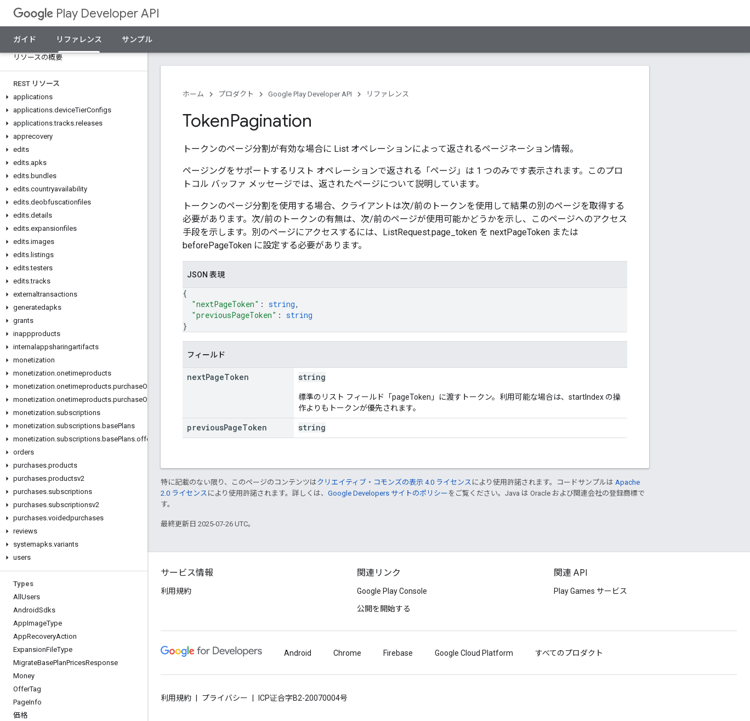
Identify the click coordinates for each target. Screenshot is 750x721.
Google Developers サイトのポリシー (388, 493)
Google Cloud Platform (474, 653)
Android (297, 653)
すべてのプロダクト (569, 653)
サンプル (137, 39)
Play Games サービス (590, 591)
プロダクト (236, 94)
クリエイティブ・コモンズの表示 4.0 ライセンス (394, 482)
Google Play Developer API (310, 94)
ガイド (24, 39)
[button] (71, 97)
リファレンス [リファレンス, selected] (79, 39)
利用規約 (176, 591)
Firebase (398, 653)
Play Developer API (86, 13)
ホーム (193, 94)
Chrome (347, 653)
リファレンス (387, 94)
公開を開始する (384, 608)
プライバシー (225, 698)
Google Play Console (392, 591)
